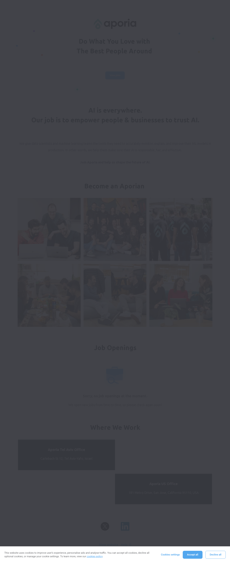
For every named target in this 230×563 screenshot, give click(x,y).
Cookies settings (170, 554)
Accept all (192, 554)
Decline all (215, 554)
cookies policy (95, 556)
